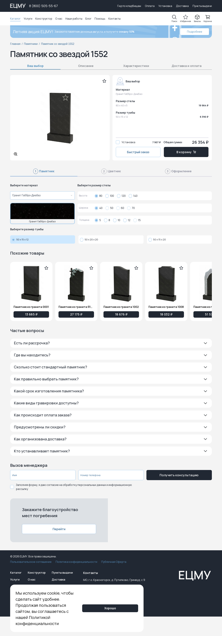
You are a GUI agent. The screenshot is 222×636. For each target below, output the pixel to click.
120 (121, 196)
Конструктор (43, 18)
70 (131, 208)
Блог (88, 18)
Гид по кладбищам (129, 6)
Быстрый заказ (138, 152)
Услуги (28, 18)
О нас (58, 18)
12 (126, 220)
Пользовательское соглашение (31, 579)
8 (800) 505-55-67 (43, 6)
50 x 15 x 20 (157, 239)
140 (133, 196)
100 (109, 196)
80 (98, 196)
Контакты (114, 18)
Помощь (100, 18)
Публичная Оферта (113, 579)
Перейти (59, 546)
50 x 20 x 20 (89, 239)
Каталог (15, 18)
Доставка (182, 6)
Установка (165, 6)
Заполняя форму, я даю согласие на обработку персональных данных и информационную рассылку (74, 504)
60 (120, 208)
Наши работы (73, 18)
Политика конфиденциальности (76, 579)
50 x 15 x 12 (20, 239)
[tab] (43, 173)
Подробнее (194, 31)
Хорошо (142, 614)
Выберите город (100, 6)
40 (98, 208)
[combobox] (41, 195)
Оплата (150, 6)
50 (109, 208)
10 (116, 220)
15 (137, 220)
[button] (111, 344)
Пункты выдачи (202, 6)
